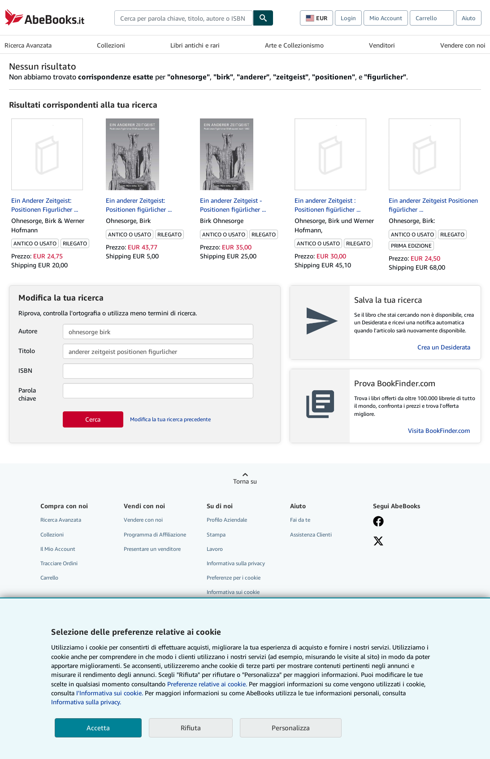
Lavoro (215, 548)
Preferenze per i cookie (233, 577)
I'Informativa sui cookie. (109, 693)
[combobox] (183, 18)
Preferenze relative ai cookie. (207, 684)
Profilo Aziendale (227, 519)
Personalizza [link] (291, 728)
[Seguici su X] (378, 541)
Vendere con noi (463, 45)
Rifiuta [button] (191, 728)
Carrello (49, 577)
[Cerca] (263, 18)
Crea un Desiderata (443, 347)
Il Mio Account (57, 548)
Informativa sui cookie (233, 592)
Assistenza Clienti (311, 534)
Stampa (216, 534)
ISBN (25, 370)
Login (348, 18)
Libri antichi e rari (195, 45)
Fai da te (300, 519)
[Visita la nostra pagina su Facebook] (378, 522)
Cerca (92, 419)
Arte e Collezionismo (294, 45)
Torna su (245, 481)
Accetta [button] (98, 728)
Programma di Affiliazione (155, 534)
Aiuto (469, 18)
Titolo (26, 350)
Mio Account (385, 18)
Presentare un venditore (152, 548)
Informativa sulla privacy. (86, 702)
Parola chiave (27, 394)
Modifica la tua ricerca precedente (170, 419)
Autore (27, 331)
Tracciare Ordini (59, 563)
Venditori (382, 45)
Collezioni (111, 45)
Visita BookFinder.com (439, 430)
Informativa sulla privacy (236, 563)
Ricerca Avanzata (28, 45)
